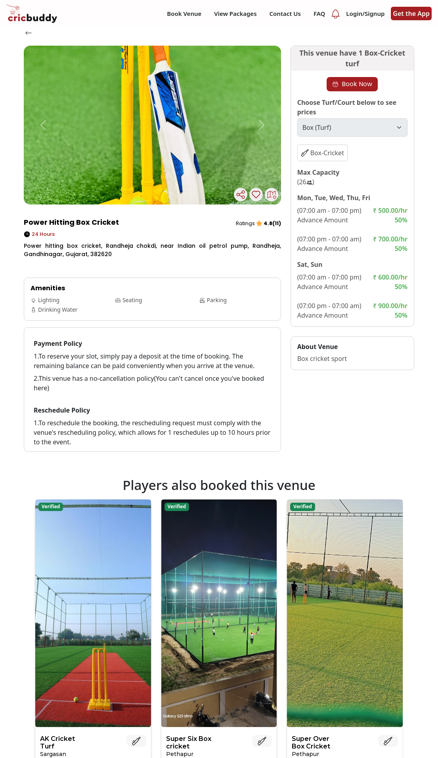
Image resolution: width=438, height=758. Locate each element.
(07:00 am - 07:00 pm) (329, 210)
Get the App (411, 13)
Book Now (352, 84)
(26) (305, 181)
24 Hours (39, 234)
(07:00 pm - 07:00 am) (329, 239)
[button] (43, 125)
